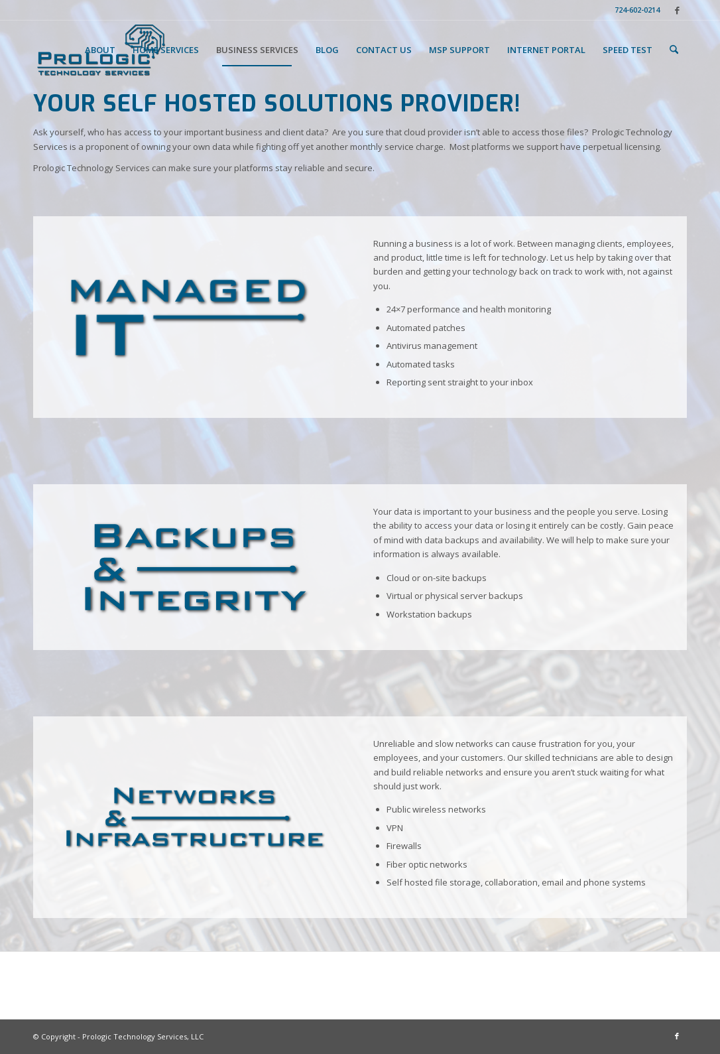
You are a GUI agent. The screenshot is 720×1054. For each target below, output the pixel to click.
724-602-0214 (637, 10)
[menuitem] (634, 10)
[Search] (674, 50)
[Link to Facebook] (677, 10)
